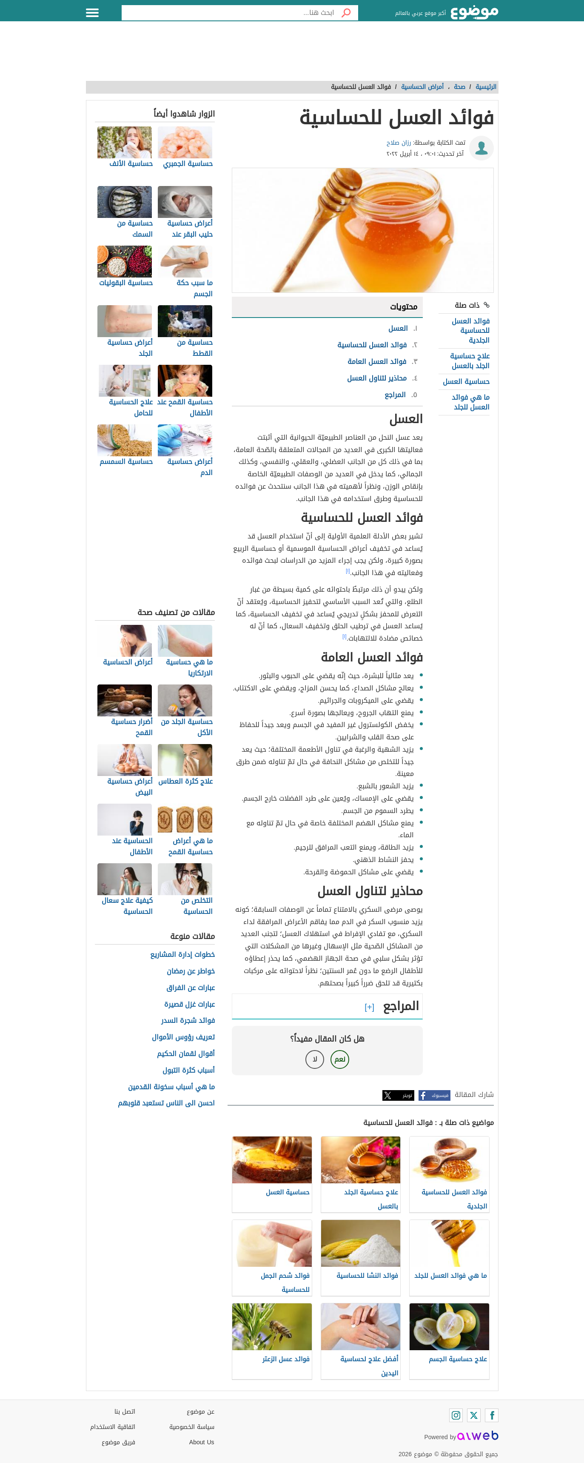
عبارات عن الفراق (190, 988)
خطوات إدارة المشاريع (182, 955)
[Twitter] (474, 1415)
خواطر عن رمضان (191, 971)
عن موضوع (200, 1411)
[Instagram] (456, 1415)
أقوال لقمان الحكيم (186, 1054)
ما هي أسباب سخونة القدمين (171, 1087)
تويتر (407, 1095)
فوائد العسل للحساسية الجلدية (471, 331)
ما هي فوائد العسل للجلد (471, 402)
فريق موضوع (118, 1442)
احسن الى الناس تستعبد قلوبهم (166, 1103)
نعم (339, 1059)
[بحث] (346, 12)
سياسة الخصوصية (191, 1427)
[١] (348, 570)
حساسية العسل (466, 381)
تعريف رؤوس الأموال (183, 1037)
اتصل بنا (124, 1411)
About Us (201, 1442)
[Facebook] (492, 1415)
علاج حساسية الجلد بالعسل (470, 360)
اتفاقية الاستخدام (112, 1427)
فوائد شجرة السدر (188, 1021)
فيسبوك (440, 1095)
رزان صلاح (399, 143)
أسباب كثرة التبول (188, 1071)
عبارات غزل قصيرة (189, 1005)
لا (315, 1059)
